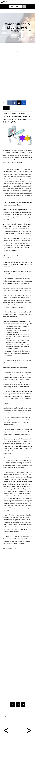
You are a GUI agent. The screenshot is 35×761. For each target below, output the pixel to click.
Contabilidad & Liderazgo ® (17, 25)
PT (23, 704)
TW (17, 704)
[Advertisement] (17, 66)
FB (12, 704)
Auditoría (17, 713)
